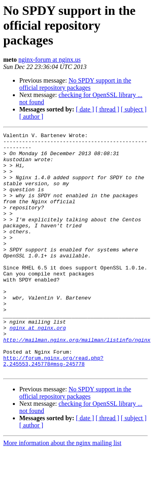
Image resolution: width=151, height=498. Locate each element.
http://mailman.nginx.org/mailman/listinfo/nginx (77, 381)
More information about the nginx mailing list (62, 491)
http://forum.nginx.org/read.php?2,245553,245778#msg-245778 (53, 407)
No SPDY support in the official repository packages (75, 84)
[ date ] (85, 109)
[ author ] (31, 116)
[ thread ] (107, 109)
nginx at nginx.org (38, 367)
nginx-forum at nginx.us (49, 59)
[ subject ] (134, 109)
